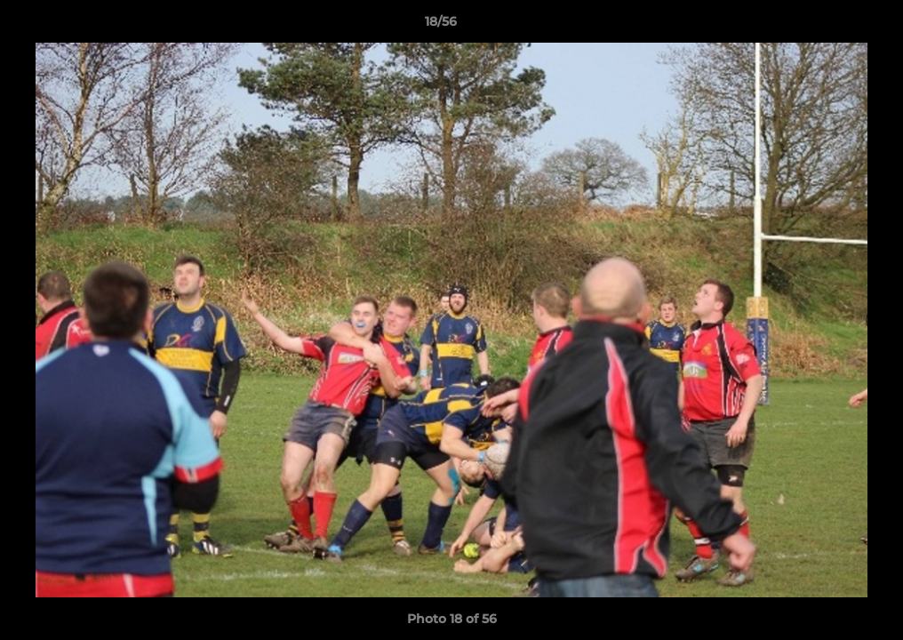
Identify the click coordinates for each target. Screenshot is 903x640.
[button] (828, 26)
